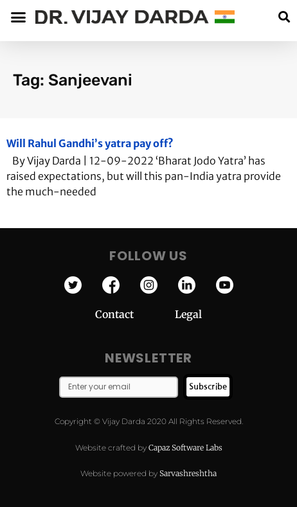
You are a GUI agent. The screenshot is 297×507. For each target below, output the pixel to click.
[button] (283, 17)
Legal (188, 314)
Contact (135, 314)
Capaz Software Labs (185, 447)
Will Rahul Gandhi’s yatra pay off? (90, 143)
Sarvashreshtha (188, 473)
